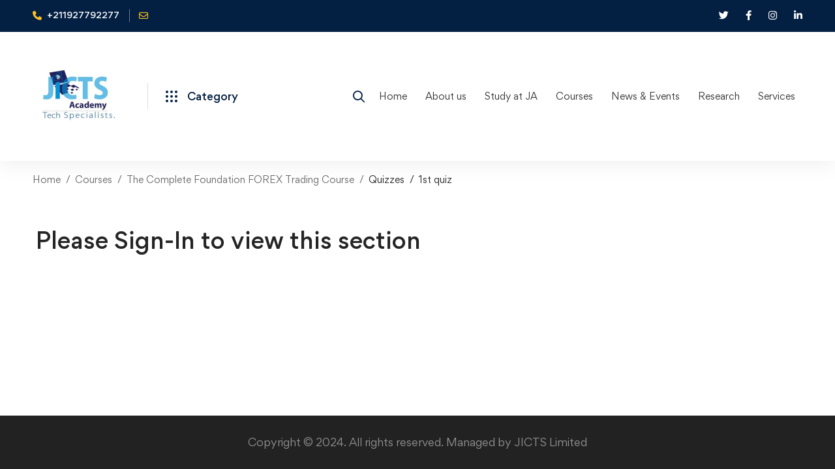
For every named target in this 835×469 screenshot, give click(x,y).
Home (47, 179)
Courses (93, 179)
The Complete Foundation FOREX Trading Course (240, 179)
